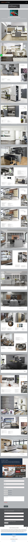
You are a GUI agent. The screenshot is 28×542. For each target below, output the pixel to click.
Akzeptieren (14, 534)
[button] (26, 527)
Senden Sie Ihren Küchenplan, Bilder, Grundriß (10, 521)
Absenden (5, 506)
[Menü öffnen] (26, 2)
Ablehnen (14, 536)
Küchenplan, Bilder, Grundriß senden (8, 489)
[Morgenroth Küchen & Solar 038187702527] (5, 2)
